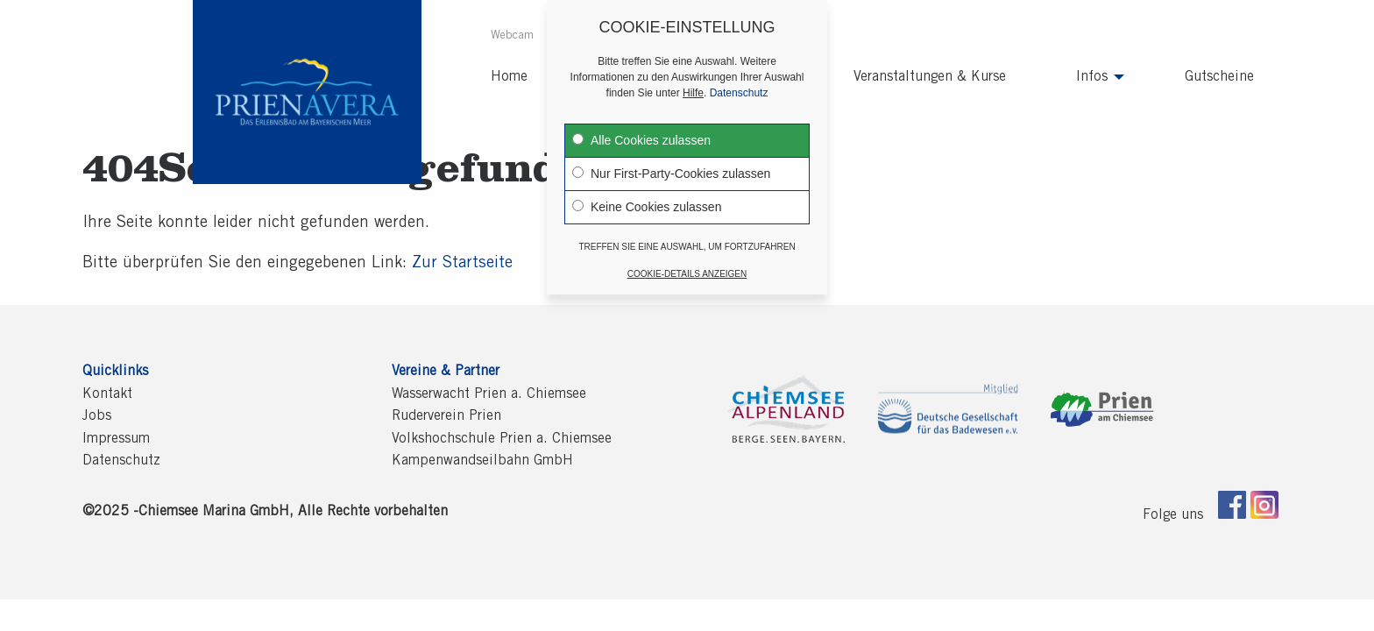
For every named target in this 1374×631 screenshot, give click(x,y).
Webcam (512, 36)
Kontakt (107, 394)
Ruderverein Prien (446, 416)
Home (509, 77)
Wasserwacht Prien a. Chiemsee (489, 394)
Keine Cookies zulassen (646, 194)
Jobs (96, 416)
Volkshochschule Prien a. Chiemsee (502, 439)
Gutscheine (1219, 77)
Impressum (116, 439)
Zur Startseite (462, 264)
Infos (1092, 77)
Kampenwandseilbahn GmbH (482, 461)
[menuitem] (513, 37)
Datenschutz (121, 461)
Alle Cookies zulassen (641, 127)
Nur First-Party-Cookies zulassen (671, 160)
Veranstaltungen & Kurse (929, 77)
